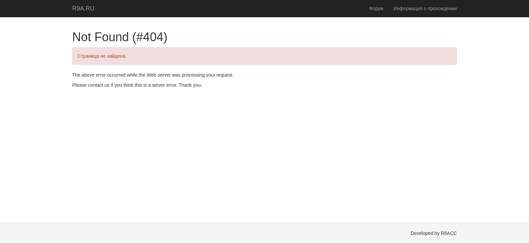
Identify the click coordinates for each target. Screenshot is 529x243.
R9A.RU (83, 8)
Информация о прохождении (425, 8)
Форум (376, 8)
